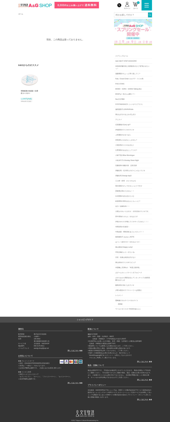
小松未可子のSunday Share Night (127, 160)
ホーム (20, 14)
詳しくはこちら (73, 350)
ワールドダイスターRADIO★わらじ (128, 309)
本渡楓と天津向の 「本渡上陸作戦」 (128, 267)
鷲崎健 (120, 304)
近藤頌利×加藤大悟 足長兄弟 (126, 165)
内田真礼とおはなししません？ (126, 140)
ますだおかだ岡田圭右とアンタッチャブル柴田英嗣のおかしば (132, 279)
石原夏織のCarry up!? (123, 125)
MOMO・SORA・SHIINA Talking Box (128, 89)
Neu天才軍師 (120, 99)
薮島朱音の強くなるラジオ (124, 285)
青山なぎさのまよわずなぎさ (125, 114)
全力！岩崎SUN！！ (122, 206)
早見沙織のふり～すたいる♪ (125, 252)
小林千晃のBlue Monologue (125, 155)
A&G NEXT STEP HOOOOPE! (126, 61)
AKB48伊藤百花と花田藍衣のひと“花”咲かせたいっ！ (132, 67)
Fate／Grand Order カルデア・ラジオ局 (129, 79)
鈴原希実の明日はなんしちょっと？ (127, 201)
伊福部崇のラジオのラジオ (124, 130)
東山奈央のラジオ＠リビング (125, 262)
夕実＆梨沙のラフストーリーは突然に (128, 290)
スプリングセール (121, 56)
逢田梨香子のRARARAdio (124, 109)
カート (136, 5)
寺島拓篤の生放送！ (122, 227)
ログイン (127, 8)
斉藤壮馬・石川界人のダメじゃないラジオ (130, 170)
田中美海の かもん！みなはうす (126, 216)
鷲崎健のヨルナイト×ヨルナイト (126, 300)
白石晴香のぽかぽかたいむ (124, 196)
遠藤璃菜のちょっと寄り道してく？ (127, 74)
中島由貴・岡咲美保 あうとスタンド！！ (129, 232)
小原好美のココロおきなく (124, 145)
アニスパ (118, 119)
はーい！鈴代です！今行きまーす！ (127, 242)
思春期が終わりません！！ (124, 191)
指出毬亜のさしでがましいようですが (128, 186)
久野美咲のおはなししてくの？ (126, 150)
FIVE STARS (119, 84)
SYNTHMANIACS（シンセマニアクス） (129, 104)
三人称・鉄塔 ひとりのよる (125, 181)
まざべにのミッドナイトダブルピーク (128, 273)
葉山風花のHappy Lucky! (124, 247)
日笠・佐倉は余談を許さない (125, 257)
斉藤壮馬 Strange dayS (123, 176)
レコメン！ (119, 295)
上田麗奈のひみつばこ (123, 135)
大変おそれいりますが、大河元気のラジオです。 (132, 211)
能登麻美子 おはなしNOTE (124, 237)
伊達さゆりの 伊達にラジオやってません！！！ (132, 222)
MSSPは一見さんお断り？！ (125, 94)
